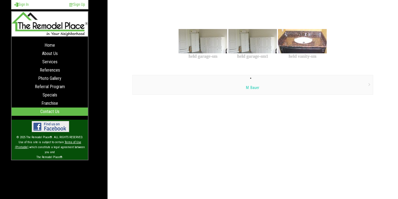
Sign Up (77, 4)
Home (49, 45)
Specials (50, 95)
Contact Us (49, 111)
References (50, 70)
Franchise (49, 103)
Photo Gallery (49, 78)
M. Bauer (252, 87)
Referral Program (50, 86)
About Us (50, 53)
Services (49, 61)
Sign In (21, 4)
